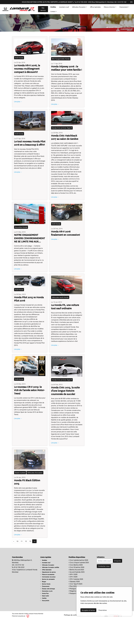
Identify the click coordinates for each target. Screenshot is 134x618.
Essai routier (44, 594)
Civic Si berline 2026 (76, 566)
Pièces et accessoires (47, 573)
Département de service (48, 571)
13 (30, 540)
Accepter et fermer (88, 610)
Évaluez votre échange (47, 587)
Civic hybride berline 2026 (78, 559)
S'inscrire (117, 559)
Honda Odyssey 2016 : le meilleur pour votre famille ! (66, 66)
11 (22, 540)
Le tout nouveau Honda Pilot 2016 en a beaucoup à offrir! (29, 141)
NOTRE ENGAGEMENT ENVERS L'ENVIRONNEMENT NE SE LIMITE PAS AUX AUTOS (29, 237)
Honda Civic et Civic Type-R (62, 127)
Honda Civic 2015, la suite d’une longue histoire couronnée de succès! (65, 389)
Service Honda (45, 582)
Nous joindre (44, 599)
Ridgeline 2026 (74, 590)
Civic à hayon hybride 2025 (79, 561)
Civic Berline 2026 (76, 563)
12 (26, 540)
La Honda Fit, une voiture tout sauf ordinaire (65, 305)
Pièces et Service (109, 6)
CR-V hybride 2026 (76, 578)
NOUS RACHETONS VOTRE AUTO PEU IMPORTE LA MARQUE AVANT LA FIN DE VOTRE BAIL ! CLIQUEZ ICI (66, 2)
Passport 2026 (74, 592)
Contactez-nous (104, 565)
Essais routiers (20, 471)
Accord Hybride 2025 (77, 571)
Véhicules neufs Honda (60, 296)
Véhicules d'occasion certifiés (49, 566)
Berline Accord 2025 (76, 568)
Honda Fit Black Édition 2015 (27, 480)
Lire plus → (18, 100)
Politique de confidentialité (73, 614)
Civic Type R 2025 (75, 582)
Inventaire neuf (64, 6)
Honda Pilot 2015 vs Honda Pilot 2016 (29, 297)
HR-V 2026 (73, 573)
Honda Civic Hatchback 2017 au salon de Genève (64, 136)
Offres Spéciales (95, 6)
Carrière (43, 597)
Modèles (53, 6)
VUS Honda (19, 56)
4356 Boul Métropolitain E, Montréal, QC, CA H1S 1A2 (107, 2)
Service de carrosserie (47, 578)
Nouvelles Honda (21, 226)
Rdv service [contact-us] (42, 8)
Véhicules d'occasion (79, 6)
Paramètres (102, 610)
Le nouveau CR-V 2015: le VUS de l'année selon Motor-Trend (29, 389)
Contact (53, 11)
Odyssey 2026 (74, 580)
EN (131, 2)
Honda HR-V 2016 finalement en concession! (65, 231)
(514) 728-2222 (81, 2)
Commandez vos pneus (47, 575)
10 (17, 540)
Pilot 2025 (73, 585)
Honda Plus (44, 592)
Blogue (117, 26)
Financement (124, 6)
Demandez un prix (46, 590)
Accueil (110, 26)
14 (34, 540)
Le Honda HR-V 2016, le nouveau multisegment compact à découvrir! (27, 67)
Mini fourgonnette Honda (61, 57)
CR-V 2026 (73, 575)
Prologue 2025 (74, 587)
